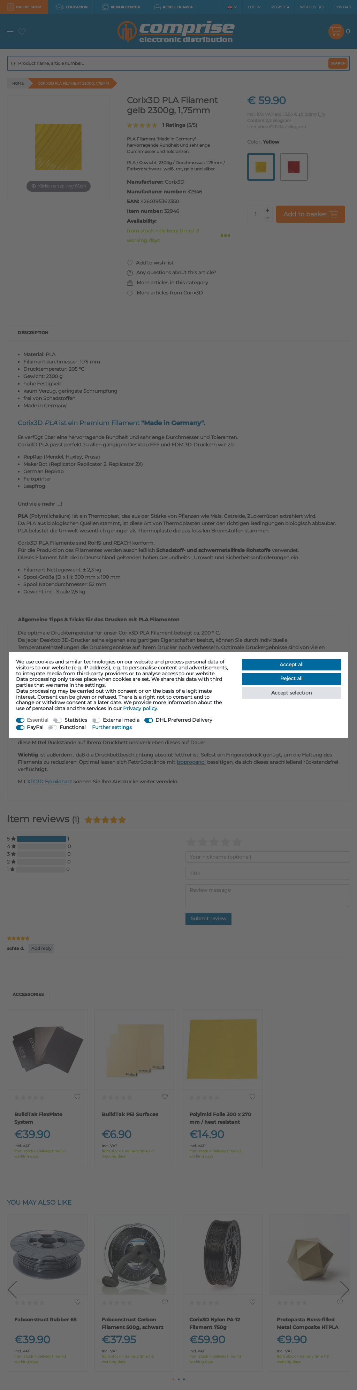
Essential (37, 720)
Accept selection (291, 693)
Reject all (291, 678)
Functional (73, 727)
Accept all (292, 664)
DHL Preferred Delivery (183, 720)
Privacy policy (140, 708)
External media (121, 720)
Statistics (75, 720)
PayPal (35, 727)
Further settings (112, 727)
